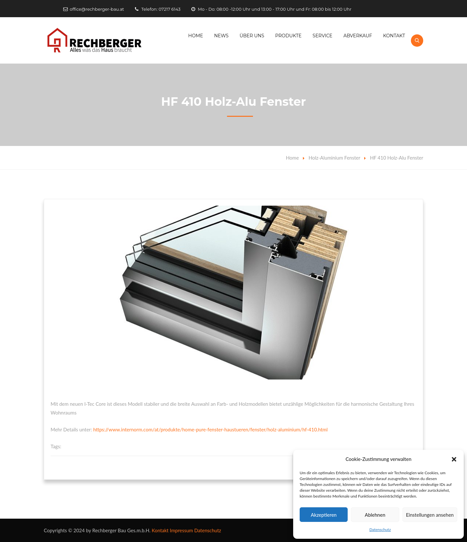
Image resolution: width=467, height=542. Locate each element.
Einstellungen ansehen (430, 515)
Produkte (288, 36)
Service (322, 36)
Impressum (181, 530)
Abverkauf (357, 36)
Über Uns (252, 36)
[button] (454, 459)
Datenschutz (380, 529)
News (221, 36)
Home (195, 36)
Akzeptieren (324, 515)
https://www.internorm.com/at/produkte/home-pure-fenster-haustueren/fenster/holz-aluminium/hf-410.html (210, 429)
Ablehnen (375, 515)
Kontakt (394, 36)
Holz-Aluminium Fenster (334, 158)
